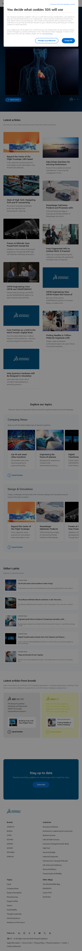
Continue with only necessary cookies (63, 4)
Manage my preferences (47, 40)
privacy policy (48, 34)
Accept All (68, 40)
